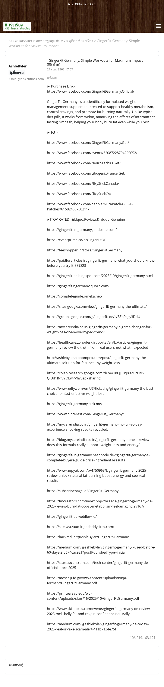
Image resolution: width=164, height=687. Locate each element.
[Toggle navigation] (158, 26)
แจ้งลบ (52, 77)
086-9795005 (85, 4)
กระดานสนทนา (20, 40)
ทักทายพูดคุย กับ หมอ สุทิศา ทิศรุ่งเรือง (64, 40)
